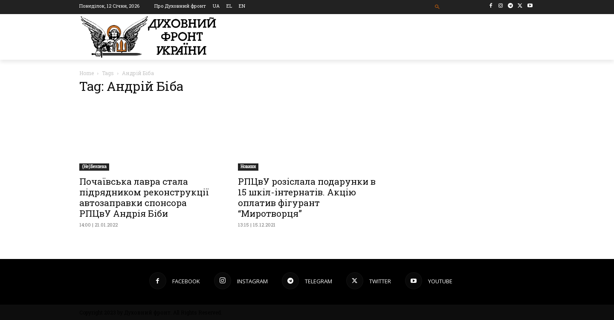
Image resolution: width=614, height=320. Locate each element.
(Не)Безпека (94, 166)
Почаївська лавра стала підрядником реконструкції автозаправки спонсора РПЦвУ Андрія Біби (144, 197)
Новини (248, 166)
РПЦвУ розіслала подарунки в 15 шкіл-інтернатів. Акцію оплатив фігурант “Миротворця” (307, 197)
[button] (438, 7)
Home (86, 73)
